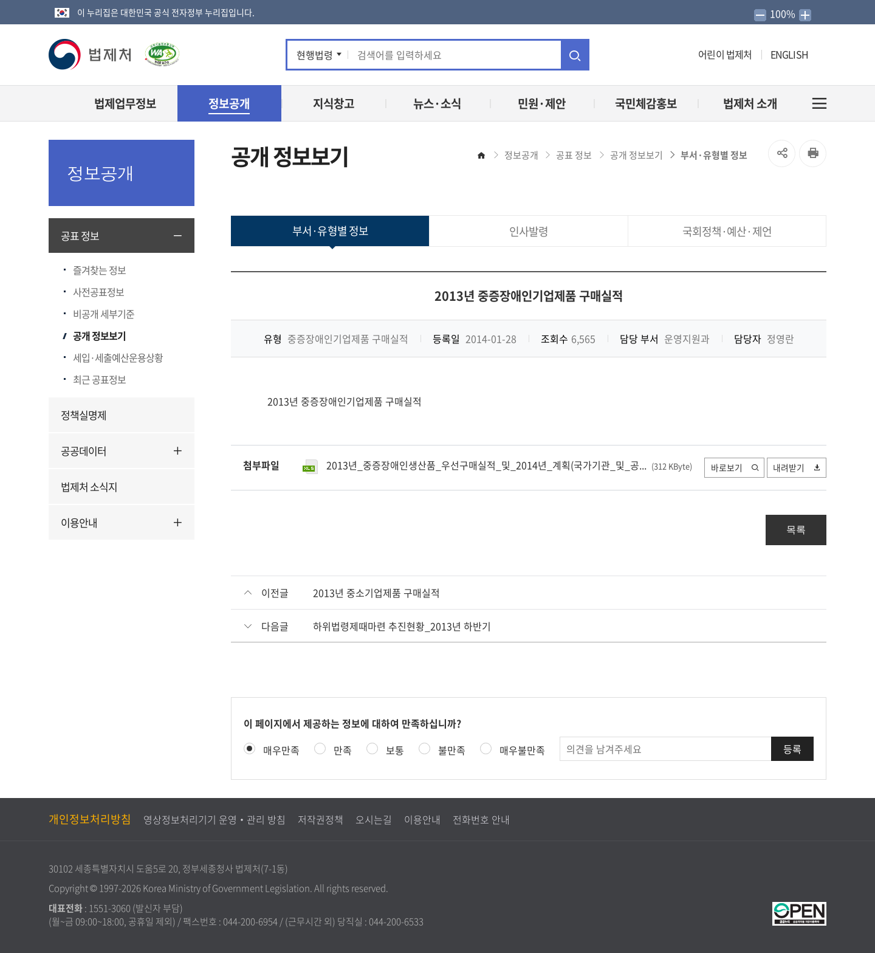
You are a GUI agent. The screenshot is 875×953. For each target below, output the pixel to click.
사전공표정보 (98, 291)
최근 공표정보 (99, 379)
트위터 (625, 54)
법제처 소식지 (89, 486)
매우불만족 (522, 750)
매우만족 (281, 750)
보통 (395, 750)
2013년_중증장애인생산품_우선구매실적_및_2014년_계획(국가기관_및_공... (486, 465)
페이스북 (608, 54)
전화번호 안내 (481, 819)
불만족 (451, 750)
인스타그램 (665, 54)
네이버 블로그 (683, 54)
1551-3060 (110, 908)
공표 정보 (80, 235)
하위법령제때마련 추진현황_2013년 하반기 (402, 626)
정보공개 (521, 155)
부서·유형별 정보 (714, 155)
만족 (343, 750)
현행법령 (315, 54)
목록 (796, 530)
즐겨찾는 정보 (99, 270)
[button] (90, 54)
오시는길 (373, 819)
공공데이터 (83, 450)
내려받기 (797, 467)
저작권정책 (320, 819)
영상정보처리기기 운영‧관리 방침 (214, 819)
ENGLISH (789, 54)
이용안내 (79, 522)
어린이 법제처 (725, 54)
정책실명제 (83, 414)
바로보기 (733, 467)
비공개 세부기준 (103, 313)
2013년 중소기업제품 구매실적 (376, 592)
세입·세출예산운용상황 (118, 357)
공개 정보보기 (99, 335)
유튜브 (644, 54)
